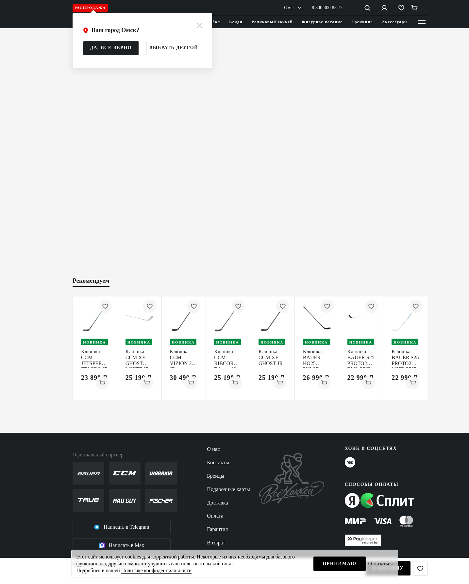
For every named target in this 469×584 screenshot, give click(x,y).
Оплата (215, 516)
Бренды (215, 476)
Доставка (217, 502)
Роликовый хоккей (272, 22)
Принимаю (339, 563)
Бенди (236, 22)
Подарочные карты (228, 489)
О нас (213, 449)
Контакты (218, 462)
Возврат (216, 542)
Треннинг (362, 22)
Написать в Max (121, 545)
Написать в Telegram (121, 527)
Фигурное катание (322, 22)
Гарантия (217, 529)
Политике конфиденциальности (156, 570)
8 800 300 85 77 (327, 7)
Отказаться (380, 563)
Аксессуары (395, 22)
